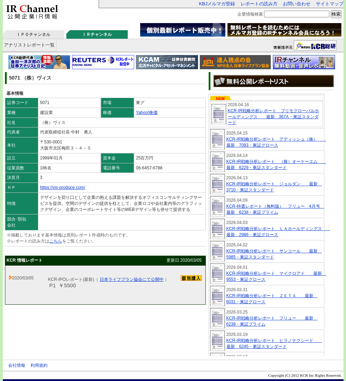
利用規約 (39, 365)
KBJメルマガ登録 (217, 3)
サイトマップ (330, 3)
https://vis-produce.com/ (62, 187)
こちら (55, 241)
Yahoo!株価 (147, 112)
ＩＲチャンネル (97, 34)
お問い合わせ (297, 3)
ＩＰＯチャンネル (33, 34)
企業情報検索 (250, 14)
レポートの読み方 (259, 3)
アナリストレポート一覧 (29, 45)
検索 (336, 14)
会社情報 (16, 365)
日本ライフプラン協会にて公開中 (132, 279)
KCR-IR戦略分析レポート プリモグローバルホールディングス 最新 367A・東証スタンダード (273, 116)
